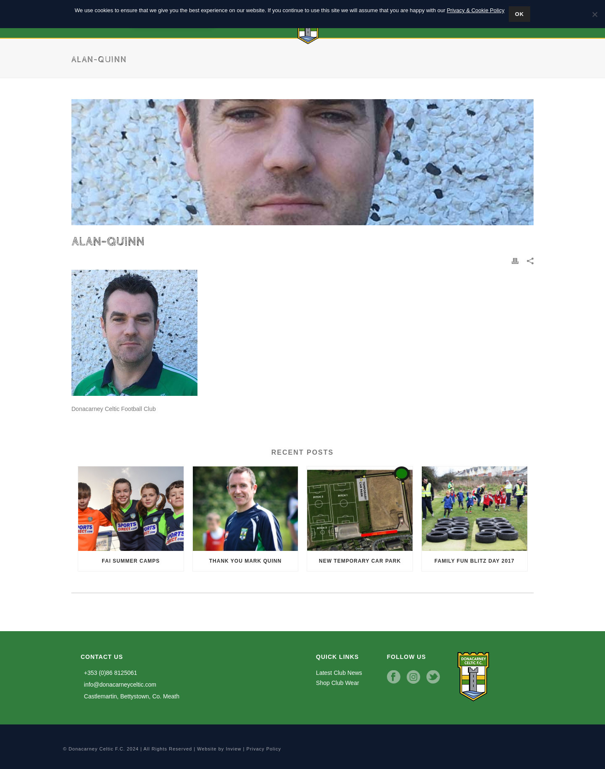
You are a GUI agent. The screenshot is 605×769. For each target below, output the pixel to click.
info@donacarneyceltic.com (118, 684)
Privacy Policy (264, 748)
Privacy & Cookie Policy (475, 10)
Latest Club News (339, 672)
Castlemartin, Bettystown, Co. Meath (130, 696)
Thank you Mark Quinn (245, 561)
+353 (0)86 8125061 (109, 672)
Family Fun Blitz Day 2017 (474, 561)
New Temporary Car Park (360, 561)
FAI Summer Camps (131, 561)
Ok (519, 14)
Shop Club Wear (337, 682)
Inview (233, 748)
